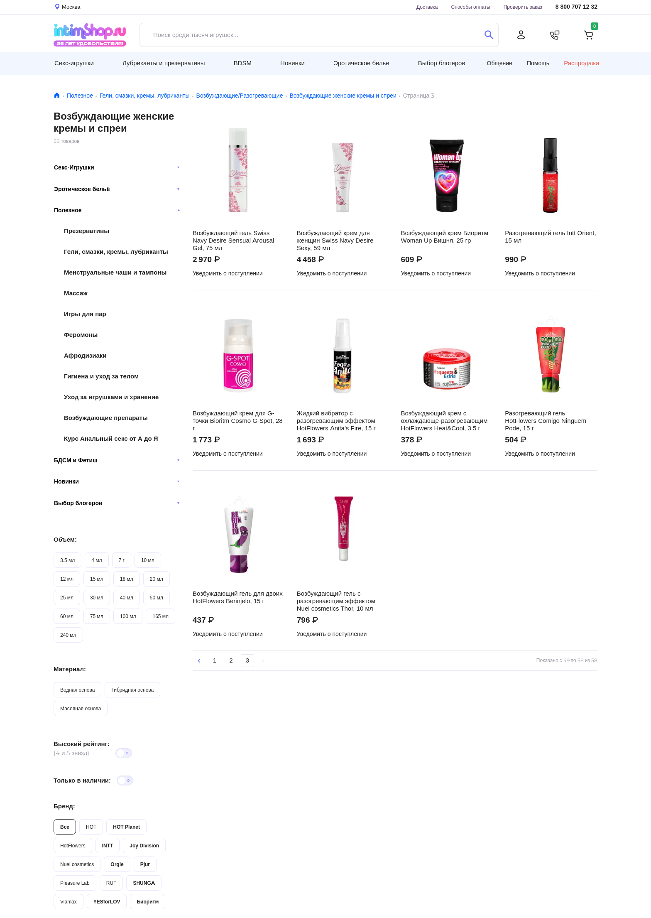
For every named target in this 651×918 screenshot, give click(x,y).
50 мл (156, 597)
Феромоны (81, 334)
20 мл (156, 579)
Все (64, 827)
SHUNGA (143, 883)
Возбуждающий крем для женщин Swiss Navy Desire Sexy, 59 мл (335, 240)
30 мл (96, 597)
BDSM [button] (243, 63)
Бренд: (64, 806)
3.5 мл (67, 560)
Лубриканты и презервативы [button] (163, 63)
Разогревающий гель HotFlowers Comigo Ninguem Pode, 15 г (545, 421)
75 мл (96, 616)
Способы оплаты (470, 7)
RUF (111, 883)
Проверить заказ (523, 7)
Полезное (80, 95)
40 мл (126, 597)
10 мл (147, 560)
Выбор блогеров (117, 503)
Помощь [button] (538, 63)
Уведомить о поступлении (228, 273)
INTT (107, 845)
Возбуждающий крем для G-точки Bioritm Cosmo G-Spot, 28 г (238, 421)
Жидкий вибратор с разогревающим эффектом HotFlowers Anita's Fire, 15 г (336, 421)
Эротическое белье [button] (361, 63)
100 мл (128, 616)
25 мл (66, 597)
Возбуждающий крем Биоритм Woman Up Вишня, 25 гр (445, 236)
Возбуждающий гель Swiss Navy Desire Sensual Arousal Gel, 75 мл (233, 240)
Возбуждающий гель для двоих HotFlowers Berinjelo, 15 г (238, 597)
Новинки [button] (292, 63)
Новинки (117, 481)
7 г (122, 560)
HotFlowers (73, 845)
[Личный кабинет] (521, 35)
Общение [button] (499, 63)
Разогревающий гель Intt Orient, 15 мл (550, 236)
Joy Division (144, 845)
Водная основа (77, 690)
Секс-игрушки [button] (74, 63)
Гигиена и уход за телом (101, 376)
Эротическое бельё (117, 189)
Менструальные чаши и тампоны (115, 272)
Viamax (68, 901)
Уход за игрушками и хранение (111, 397)
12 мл (66, 579)
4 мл (96, 560)
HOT (91, 827)
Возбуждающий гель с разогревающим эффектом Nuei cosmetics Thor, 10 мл (336, 601)
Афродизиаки (85, 355)
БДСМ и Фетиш (117, 460)
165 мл (160, 616)
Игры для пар (85, 314)
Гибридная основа (132, 690)
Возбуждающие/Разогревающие (239, 95)
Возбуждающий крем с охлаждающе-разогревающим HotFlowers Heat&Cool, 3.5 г (444, 421)
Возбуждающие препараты (106, 418)
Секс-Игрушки (117, 167)
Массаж (76, 293)
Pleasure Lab (75, 883)
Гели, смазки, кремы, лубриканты (145, 95)
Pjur (145, 864)
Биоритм (148, 901)
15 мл (96, 579)
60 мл (66, 616)
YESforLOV (106, 901)
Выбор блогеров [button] (441, 63)
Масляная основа (80, 708)
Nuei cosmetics (77, 864)
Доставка (427, 7)
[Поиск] (489, 35)
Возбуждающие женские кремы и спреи (342, 95)
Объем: (65, 539)
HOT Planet (126, 827)
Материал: (70, 669)
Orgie (116, 864)
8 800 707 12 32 (576, 6)
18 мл (126, 579)
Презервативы (86, 231)
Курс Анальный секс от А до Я (111, 438)
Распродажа (581, 63)
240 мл (68, 635)
